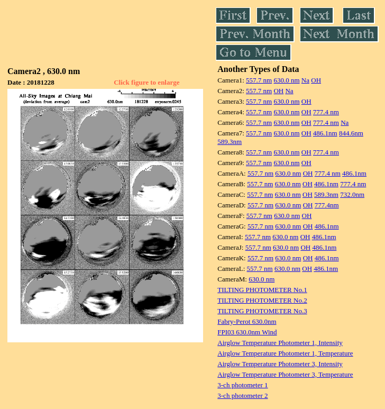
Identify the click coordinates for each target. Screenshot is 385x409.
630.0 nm (286, 80)
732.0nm (352, 194)
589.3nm (229, 142)
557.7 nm (259, 80)
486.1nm (325, 133)
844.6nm (351, 133)
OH (316, 80)
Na (305, 80)
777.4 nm (326, 112)
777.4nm (327, 205)
